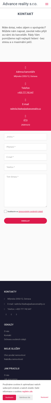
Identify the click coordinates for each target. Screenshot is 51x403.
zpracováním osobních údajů (30, 211)
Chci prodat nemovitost (14, 355)
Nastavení (44, 397)
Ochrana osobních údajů (15, 339)
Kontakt (7, 335)
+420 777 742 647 (25, 92)
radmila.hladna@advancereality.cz (25, 109)
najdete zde (27, 391)
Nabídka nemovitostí (13, 359)
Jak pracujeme (10, 379)
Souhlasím (9, 397)
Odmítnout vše (24, 397)
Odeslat (25, 221)
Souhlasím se (11, 212)
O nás (6, 331)
